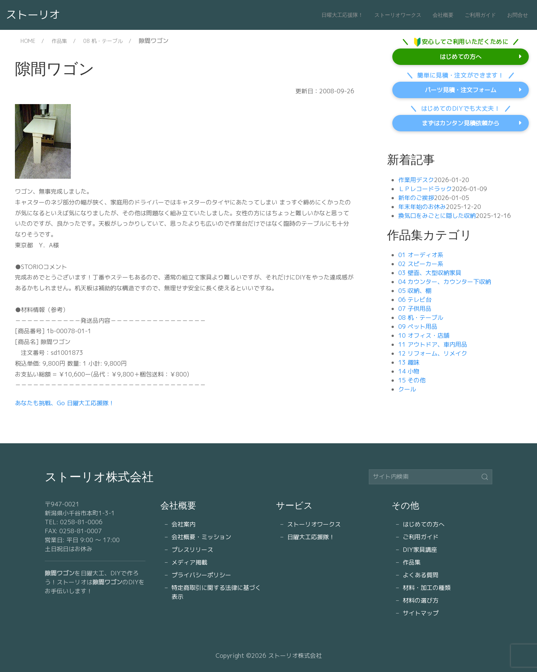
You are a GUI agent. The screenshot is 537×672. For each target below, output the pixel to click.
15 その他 (411, 380)
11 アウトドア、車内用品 (432, 344)
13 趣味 (409, 362)
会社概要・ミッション (201, 537)
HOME (28, 40)
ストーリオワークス (397, 15)
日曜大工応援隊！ (342, 15)
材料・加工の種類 (426, 588)
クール (407, 389)
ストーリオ (33, 14)
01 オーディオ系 (420, 255)
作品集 (59, 40)
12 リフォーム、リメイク (432, 353)
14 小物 (409, 371)
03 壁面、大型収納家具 (429, 273)
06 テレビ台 (414, 300)
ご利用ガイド (480, 15)
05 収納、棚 (414, 291)
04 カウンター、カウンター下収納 (444, 282)
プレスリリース (192, 550)
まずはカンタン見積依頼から (460, 123)
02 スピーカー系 (420, 264)
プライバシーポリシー (201, 575)
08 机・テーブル (103, 40)
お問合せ (517, 15)
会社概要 (443, 15)
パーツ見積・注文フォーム (460, 90)
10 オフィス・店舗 (423, 335)
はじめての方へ (460, 57)
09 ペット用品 (417, 326)
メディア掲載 (189, 562)
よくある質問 (421, 575)
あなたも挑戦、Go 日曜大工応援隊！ (64, 403)
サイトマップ (421, 613)
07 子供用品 (414, 308)
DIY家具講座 (420, 550)
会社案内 (183, 524)
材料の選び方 (421, 600)
